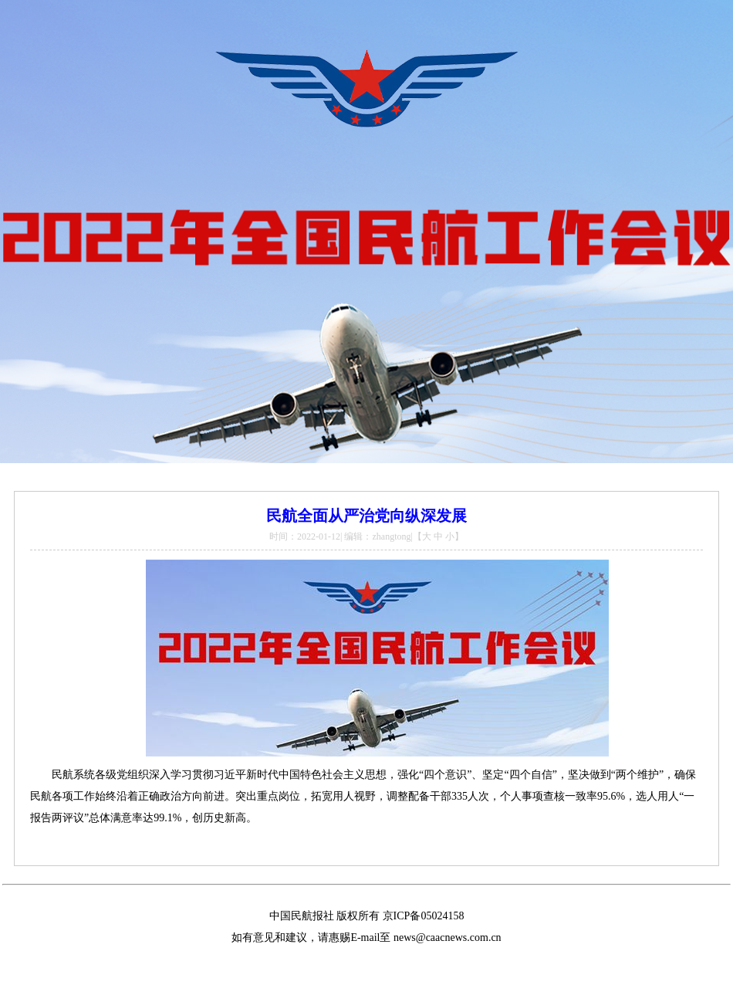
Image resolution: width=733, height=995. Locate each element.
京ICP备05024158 (423, 916)
